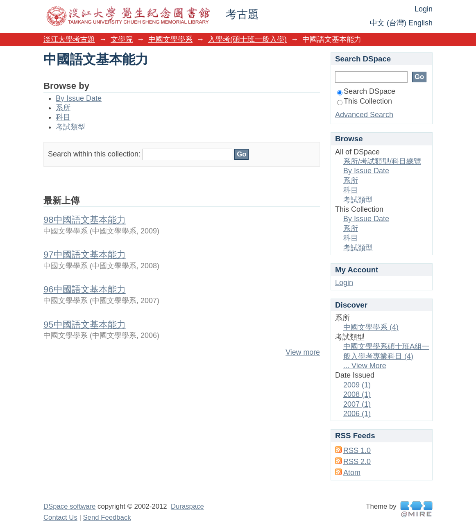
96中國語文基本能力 (84, 289)
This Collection (364, 101)
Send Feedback (107, 517)
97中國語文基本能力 (84, 254)
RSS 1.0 (357, 450)
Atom (351, 473)
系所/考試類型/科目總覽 (382, 161)
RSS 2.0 (357, 461)
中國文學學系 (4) (371, 327)
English (420, 23)
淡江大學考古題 (69, 39)
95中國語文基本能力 (84, 324)
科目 (63, 117)
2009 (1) (357, 385)
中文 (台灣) (388, 23)
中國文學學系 (170, 39)
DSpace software (69, 506)
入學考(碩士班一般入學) (247, 39)
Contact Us (60, 517)
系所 (63, 108)
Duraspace (187, 506)
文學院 (122, 39)
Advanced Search (364, 115)
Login (424, 9)
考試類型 (70, 127)
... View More (364, 366)
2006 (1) (357, 414)
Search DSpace (366, 91)
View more (303, 352)
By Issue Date (79, 98)
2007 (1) (357, 404)
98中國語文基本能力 (84, 220)
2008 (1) (357, 394)
